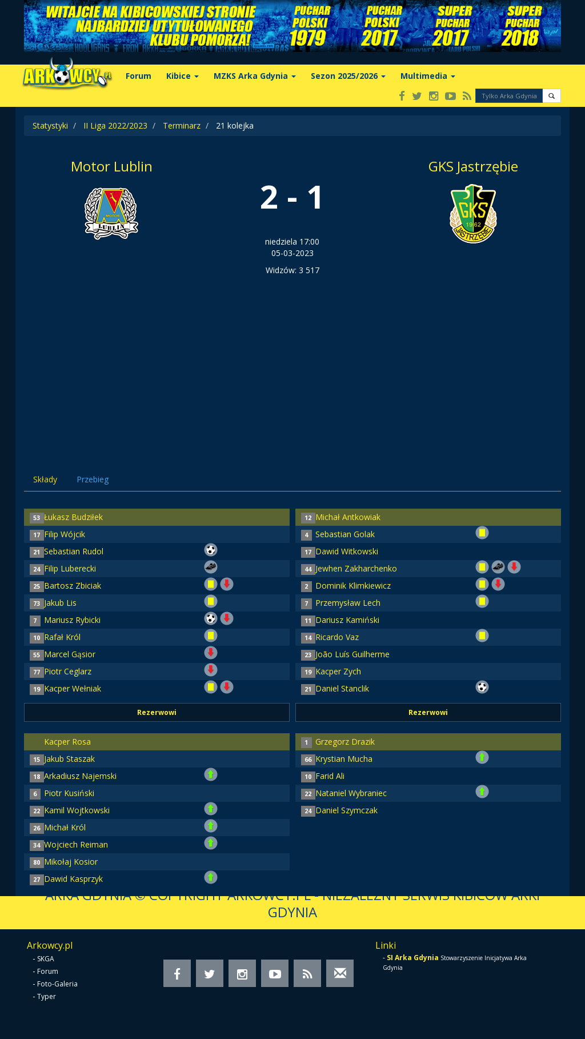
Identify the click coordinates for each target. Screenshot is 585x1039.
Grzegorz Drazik (345, 741)
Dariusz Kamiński (347, 619)
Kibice (182, 75)
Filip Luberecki (70, 568)
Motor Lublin (112, 166)
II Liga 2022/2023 (115, 125)
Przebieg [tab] (93, 479)
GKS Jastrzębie (473, 166)
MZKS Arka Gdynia (255, 75)
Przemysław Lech (347, 602)
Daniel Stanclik (342, 688)
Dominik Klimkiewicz (353, 585)
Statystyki (50, 125)
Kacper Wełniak (72, 688)
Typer (46, 996)
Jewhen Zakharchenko (356, 568)
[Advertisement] (292, 362)
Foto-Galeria (57, 984)
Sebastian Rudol (73, 551)
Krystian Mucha (343, 758)
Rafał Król (62, 637)
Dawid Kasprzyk (73, 878)
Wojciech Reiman (76, 844)
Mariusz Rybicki (72, 619)
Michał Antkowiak (347, 516)
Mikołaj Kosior (71, 861)
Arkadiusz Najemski (80, 775)
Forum (138, 75)
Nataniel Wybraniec (351, 793)
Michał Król (65, 827)
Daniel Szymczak (346, 810)
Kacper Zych (338, 671)
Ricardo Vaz (337, 637)
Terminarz (182, 125)
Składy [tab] (45, 479)
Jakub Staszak (69, 758)
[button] (551, 96)
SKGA (45, 959)
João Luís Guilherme (352, 654)
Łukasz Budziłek (73, 516)
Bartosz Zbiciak (72, 585)
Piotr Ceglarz (67, 671)
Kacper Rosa (67, 741)
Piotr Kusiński (69, 793)
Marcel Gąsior (69, 654)
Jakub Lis (60, 602)
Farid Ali (329, 775)
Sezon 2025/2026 (348, 75)
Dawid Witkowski (346, 551)
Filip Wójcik (64, 534)
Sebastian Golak (345, 534)
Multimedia (427, 75)
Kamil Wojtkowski (77, 810)
